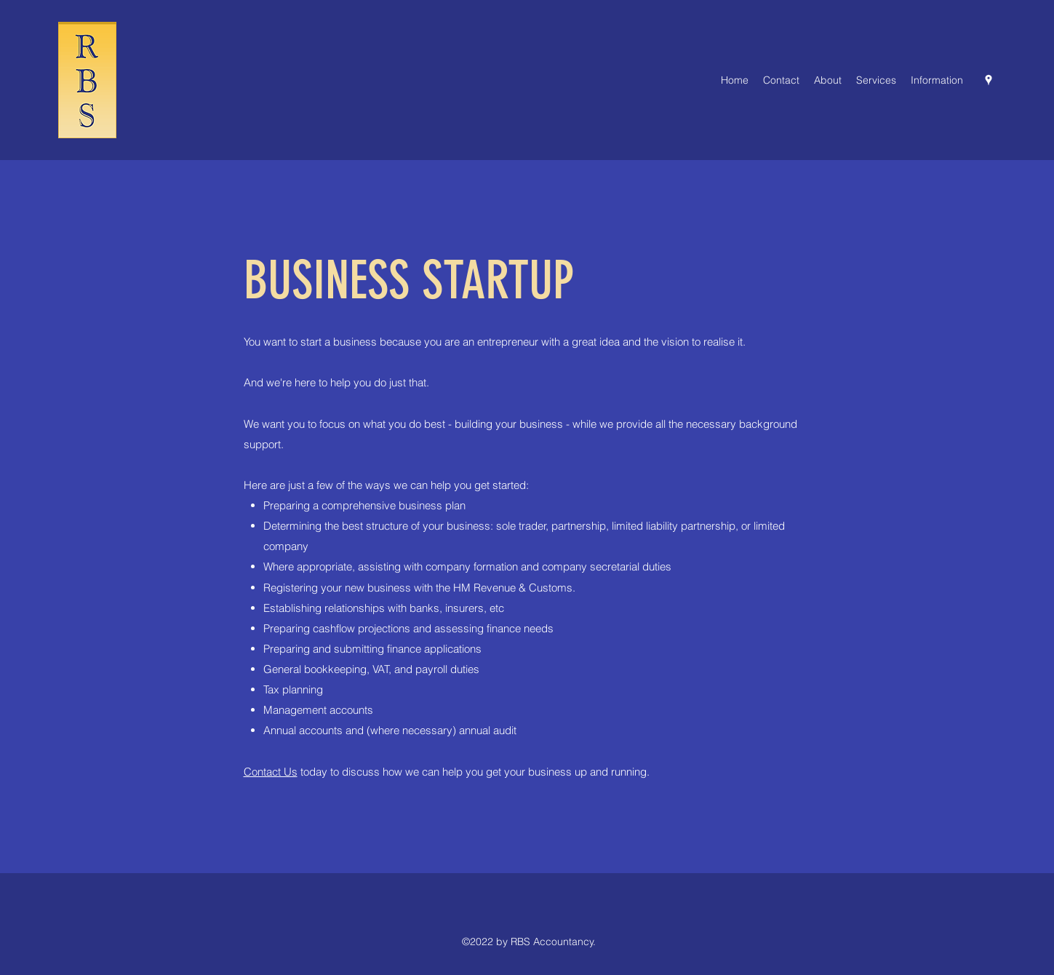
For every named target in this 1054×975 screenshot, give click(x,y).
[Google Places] (988, 80)
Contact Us (271, 772)
